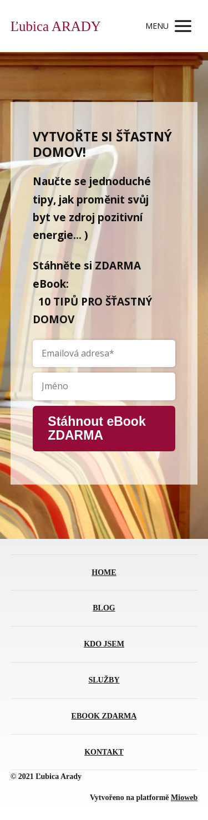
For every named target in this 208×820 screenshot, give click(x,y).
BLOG (104, 608)
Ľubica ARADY (56, 26)
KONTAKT (104, 752)
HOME (104, 572)
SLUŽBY (103, 680)
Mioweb (184, 797)
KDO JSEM (104, 644)
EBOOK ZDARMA (104, 716)
